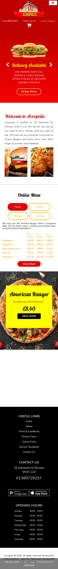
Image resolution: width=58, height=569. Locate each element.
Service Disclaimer (29, 447)
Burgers (39, 207)
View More (29, 264)
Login (43, 20)
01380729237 (11, 20)
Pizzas (17, 207)
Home (29, 421)
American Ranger (29, 294)
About (29, 426)
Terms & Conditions (29, 431)
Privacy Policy (29, 436)
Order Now (29, 91)
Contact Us (29, 452)
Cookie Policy (29, 441)
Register (52, 20)
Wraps (18, 216)
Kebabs (40, 216)
